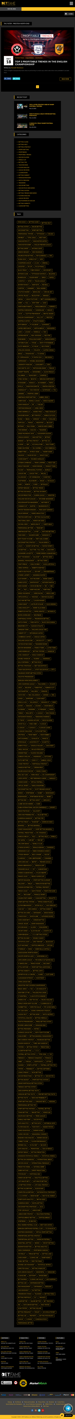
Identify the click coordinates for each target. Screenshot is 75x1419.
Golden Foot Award (25, 898)
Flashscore (22, 1275)
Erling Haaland (46, 1000)
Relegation (36, 295)
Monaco (32, 383)
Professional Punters (34, 470)
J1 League (39, 713)
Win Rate (42, 1297)
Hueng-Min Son (23, 1134)
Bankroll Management (26, 560)
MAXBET (40, 793)
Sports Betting (23, 149)
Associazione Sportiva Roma (28, 952)
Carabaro (30, 288)
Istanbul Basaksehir (37, 361)
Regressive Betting (43, 1040)
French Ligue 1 (23, 891)
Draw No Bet (34, 1196)
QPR (27, 444)
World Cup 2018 (49, 415)
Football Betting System (26, 1054)
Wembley (21, 237)
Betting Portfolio (24, 1297)
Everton (21, 288)
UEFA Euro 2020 (23, 862)
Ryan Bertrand (49, 571)
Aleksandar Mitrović (25, 978)
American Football (43, 1239)
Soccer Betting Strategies (27, 1206)
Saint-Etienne (36, 891)
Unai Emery (50, 745)
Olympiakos (46, 390)
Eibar (54, 702)
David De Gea (32, 455)
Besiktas (34, 379)
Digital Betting (37, 1203)
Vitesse (33, 343)
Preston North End (25, 517)
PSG (55, 390)
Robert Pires (22, 451)
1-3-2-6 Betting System (39, 934)
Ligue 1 (20, 546)
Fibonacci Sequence (35, 1058)
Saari (20, 484)
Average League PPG (25, 1032)
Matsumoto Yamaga (25, 716)
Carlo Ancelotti (24, 608)
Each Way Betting (24, 600)
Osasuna (29, 706)
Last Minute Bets (24, 1181)
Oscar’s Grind (23, 931)
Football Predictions (25, 833)
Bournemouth (44, 506)
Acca (41, 1206)
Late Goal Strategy (41, 1185)
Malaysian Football (43, 1214)
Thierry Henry (47, 451)
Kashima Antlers (33, 720)
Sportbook (22, 1221)
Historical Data (49, 1123)
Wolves (49, 310)
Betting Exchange (24, 491)
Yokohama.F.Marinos (42, 716)
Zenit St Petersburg (46, 343)
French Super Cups (37, 876)
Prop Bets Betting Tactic (46, 1094)
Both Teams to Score (25, 539)
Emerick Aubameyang (25, 873)
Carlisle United (39, 637)
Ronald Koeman (38, 847)
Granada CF (45, 702)
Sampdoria (29, 698)
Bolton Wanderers (24, 648)
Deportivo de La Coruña (26, 974)
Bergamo (46, 800)
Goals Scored (35, 564)
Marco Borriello (24, 412)
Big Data (43, 1145)
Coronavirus (38, 767)
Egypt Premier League (42, 789)
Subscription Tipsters (44, 1356)
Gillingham (22, 477)
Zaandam (50, 847)
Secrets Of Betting (32, 546)
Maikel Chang (41, 771)
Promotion (59, 1346)
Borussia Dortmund (47, 379)
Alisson (20, 444)
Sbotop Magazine (24, 880)
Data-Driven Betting (30, 1305)
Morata (27, 484)
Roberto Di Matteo (24, 611)
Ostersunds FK (23, 335)
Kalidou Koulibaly (37, 753)
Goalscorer (22, 1036)
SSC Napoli (21, 840)
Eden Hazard (22, 586)
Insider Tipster (48, 1127)
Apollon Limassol (24, 350)
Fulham (20, 470)
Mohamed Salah (23, 869)
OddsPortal (40, 1272)
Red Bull (45, 285)
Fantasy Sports (47, 546)
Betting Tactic (23, 1098)
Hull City (40, 317)
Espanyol (44, 691)
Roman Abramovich (25, 865)
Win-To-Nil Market (48, 1196)
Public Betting (23, 1261)
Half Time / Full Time (37, 550)
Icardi (35, 484)
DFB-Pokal (21, 735)
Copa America (32, 909)
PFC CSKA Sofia (23, 1010)
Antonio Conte (37, 248)
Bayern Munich (23, 285)
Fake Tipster (45, 1305)
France (30, 422)
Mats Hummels (23, 738)
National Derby (38, 1167)
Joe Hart (37, 571)
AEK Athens (45, 346)
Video (57, 1352)
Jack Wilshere (35, 578)
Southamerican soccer (26, 200)
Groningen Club (23, 851)
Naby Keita (35, 285)
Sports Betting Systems (40, 1079)
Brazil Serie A (22, 989)
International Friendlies (40, 1163)
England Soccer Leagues (27, 499)
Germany (36, 419)
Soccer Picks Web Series (26, 188)
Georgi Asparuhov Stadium (40, 1010)
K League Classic (45, 727)
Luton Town (51, 648)
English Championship (26, 317)
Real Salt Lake (23, 775)
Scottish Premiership (32, 313)
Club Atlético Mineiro (38, 996)
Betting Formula (41, 1018)
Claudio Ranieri (39, 600)
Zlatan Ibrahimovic (25, 905)
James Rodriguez (24, 651)
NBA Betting (36, 1112)
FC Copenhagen (23, 357)
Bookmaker (50, 793)
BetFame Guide (23, 274)
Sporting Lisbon (32, 393)
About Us (3, 1341)
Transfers (21, 183)
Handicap (51, 651)
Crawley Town (50, 466)
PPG (19, 894)
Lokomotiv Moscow (25, 364)
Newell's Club (37, 843)
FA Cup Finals (39, 266)
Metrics (36, 1029)
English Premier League (42, 245)
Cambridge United (24, 637)
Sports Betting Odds (25, 1101)
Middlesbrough (40, 306)
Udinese (46, 695)
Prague (51, 368)
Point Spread (22, 564)
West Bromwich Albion (38, 778)
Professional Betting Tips (27, 1105)
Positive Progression (25, 1021)
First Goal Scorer (42, 539)
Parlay (30, 883)
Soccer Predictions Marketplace (34, 1404)
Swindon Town (23, 629)
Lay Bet (36, 531)
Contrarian (38, 1286)
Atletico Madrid (24, 292)
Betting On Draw (40, 491)
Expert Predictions (38, 1170)
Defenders (37, 913)
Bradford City (23, 626)
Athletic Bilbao (38, 321)
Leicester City (34, 742)
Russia (20, 419)
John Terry (35, 303)
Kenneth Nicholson (17, 68)
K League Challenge (25, 731)
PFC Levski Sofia (49, 1007)
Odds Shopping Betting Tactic (28, 1090)
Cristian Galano (47, 597)
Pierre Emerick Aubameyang (46, 553)
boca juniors (36, 854)
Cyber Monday (35, 270)
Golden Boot (33, 277)
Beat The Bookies (24, 557)
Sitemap (10, 1402)
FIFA (51, 255)
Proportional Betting (26, 1239)
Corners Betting (39, 920)
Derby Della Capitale (42, 949)
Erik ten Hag (33, 1000)
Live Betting (22, 550)
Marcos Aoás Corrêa (45, 426)
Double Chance (38, 938)
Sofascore (51, 1272)
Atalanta (37, 350)
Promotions (35, 1148)
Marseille (36, 332)
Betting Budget (23, 1079)
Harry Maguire (35, 589)
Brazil (28, 419)
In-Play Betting (40, 731)
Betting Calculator (42, 517)
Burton (32, 506)
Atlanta (52, 684)
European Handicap (25, 818)
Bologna (28, 687)
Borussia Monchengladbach (28, 680)
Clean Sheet (40, 698)
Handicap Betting (24, 767)
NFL (46, 586)
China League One (24, 981)
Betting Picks (36, 662)
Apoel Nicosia (23, 379)
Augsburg (21, 709)
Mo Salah (50, 481)
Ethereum (21, 949)
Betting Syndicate (38, 1268)
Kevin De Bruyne (36, 586)
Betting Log (22, 1315)
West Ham (42, 237)
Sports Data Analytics (26, 1199)
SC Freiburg (42, 709)
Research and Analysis (26, 1138)
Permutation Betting (43, 883)
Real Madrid (41, 288)
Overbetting (22, 1007)
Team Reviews (23, 165)
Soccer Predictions (25, 1076)
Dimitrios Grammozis (25, 1232)
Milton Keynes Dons (25, 644)
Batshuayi (44, 484)
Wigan (42, 481)
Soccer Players (23, 157)
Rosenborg (22, 339)
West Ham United (46, 1225)
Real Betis (29, 713)
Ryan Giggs (22, 222)
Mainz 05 (45, 738)
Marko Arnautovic (38, 513)
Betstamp (32, 1275)
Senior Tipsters (42, 1346)
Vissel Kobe (33, 724)
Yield (33, 836)
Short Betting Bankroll (43, 829)
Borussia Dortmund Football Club (30, 1228)
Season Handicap (24, 1043)
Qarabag (21, 393)
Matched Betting (48, 531)
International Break (44, 1159)
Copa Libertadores (34, 858)
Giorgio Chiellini (24, 756)
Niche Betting (36, 1072)
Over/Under (22, 1257)
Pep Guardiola (41, 255)
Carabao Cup (22, 506)
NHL (19, 589)
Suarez (40, 974)
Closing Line (34, 1257)
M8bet (20, 1061)
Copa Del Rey (48, 292)
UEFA (41, 259)
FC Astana (41, 353)
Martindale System (25, 618)
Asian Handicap (23, 404)
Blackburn (33, 481)
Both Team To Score (42, 1032)
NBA (51, 586)
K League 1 (21, 727)
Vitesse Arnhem (23, 854)
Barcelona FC (35, 524)
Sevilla (20, 386)
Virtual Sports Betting (44, 1232)
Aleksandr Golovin (44, 433)
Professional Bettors (25, 528)
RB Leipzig (52, 274)
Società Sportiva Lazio (26, 956)
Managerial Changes (39, 1134)
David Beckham (23, 415)
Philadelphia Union (39, 992)
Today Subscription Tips (26, 1356)
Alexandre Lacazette (25, 553)
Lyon (48, 364)
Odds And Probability (38, 1098)
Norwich (52, 306)
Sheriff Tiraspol (23, 372)
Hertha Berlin (39, 328)
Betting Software (43, 1069)
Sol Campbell (37, 448)
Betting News (35, 1014)
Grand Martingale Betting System (30, 1083)
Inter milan (22, 742)
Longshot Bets (41, 1101)
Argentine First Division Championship (31, 985)
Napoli (51, 277)
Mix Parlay (21, 1254)
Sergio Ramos (48, 913)
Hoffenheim (22, 361)
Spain (44, 419)
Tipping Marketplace (45, 902)
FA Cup (30, 266)
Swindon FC (46, 535)
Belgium (49, 422)
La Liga (36, 263)
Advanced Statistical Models (28, 1156)
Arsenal (45, 263)
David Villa (22, 724)
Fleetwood (22, 481)
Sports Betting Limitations (41, 967)
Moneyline (47, 1112)
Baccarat (46, 963)
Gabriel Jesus (43, 397)
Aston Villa (39, 905)
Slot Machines (23, 945)
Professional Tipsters (25, 234)
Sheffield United (24, 321)
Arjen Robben (45, 735)
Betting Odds (47, 557)
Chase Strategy (23, 764)
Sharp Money (46, 1257)
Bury (49, 640)
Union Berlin (48, 706)
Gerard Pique (22, 753)
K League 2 (32, 727)
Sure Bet (31, 840)
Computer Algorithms (26, 1192)
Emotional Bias (35, 1174)
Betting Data (36, 1123)
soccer (46, 854)
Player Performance (38, 1141)
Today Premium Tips (25, 1351)
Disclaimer (51, 1402)
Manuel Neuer (23, 923)
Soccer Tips (50, 1076)
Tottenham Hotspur (38, 274)
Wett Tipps (46, 1406)
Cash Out (21, 909)
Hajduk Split (22, 1014)
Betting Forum (23, 822)
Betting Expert (23, 248)
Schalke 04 (35, 738)
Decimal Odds (23, 524)
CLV (35, 1297)
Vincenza (35, 597)
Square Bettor (35, 1301)
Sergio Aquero (48, 401)
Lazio (20, 332)
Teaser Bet (35, 822)
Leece (20, 687)
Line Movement (23, 1290)
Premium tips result (25, 1366)
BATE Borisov (22, 324)
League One (22, 473)
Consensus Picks (41, 1319)
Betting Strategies (24, 666)
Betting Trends (38, 488)
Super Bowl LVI (42, 956)
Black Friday (22, 270)
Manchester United (40, 241)
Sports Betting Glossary (41, 880)
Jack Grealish (51, 905)
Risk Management (24, 1286)
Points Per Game (49, 891)
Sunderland (39, 310)
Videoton (51, 495)
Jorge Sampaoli (23, 568)
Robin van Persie (23, 448)
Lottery (49, 1061)
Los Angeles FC (41, 989)
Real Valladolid (34, 695)
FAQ (57, 1357)
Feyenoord (22, 383)
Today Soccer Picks (25, 669)
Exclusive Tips (5, 1346)
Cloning (29, 1319)
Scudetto (45, 742)
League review (23, 198)
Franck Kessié (35, 963)
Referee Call (22, 1145)
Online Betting (37, 226)
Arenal (20, 299)
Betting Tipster (32, 1047)
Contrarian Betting (37, 1283)
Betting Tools (49, 1294)
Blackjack (49, 941)
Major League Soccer (25, 771)
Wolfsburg (38, 615)
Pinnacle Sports (39, 894)
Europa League (39, 495)
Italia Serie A (42, 684)
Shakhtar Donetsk (32, 386)
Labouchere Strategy (25, 1214)
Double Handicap (24, 658)
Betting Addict (35, 800)
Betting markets (24, 203)
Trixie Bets (40, 528)
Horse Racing (38, 593)
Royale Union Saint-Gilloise (27, 1003)
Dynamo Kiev (29, 353)
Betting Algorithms (25, 1188)
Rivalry (37, 1312)
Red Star (47, 335)
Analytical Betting (41, 1178)
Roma (30, 949)
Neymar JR (51, 611)
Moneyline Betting (24, 1178)
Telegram (38, 1294)
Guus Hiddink (51, 604)
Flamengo (21, 858)
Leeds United (22, 778)
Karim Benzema (23, 934)
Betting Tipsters (38, 651)
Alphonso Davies (47, 916)
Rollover (21, 883)
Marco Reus (35, 775)
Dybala (53, 836)
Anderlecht (22, 390)
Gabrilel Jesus (46, 760)
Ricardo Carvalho (37, 459)
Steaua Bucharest (35, 339)
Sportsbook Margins (40, 1250)
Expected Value (35, 1007)
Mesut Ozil (52, 462)
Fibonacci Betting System (27, 1087)
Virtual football (37, 782)
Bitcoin (50, 945)
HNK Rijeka (48, 357)
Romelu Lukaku (34, 401)
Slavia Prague (49, 372)
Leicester (21, 266)
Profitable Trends (19, 57)
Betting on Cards (24, 913)
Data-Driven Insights (25, 1272)
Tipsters (21, 1047)
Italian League (40, 281)
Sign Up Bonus (47, 1148)
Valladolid (34, 702)
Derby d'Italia (23, 745)
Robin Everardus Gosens (41, 851)
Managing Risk (40, 1025)
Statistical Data (23, 941)
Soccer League (23, 1163)
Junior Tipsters (42, 1341)
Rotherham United (36, 633)
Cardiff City (22, 633)
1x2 (51, 1054)
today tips (22, 1341)
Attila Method (23, 967)
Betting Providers (24, 1029)
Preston (49, 317)
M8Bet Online (49, 1404)
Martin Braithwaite (25, 306)
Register (3, 1361)
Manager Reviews (24, 177)
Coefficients (38, 1061)
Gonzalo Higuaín (37, 745)
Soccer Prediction (24, 495)
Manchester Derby (24, 245)
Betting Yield (43, 836)
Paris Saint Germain (46, 510)
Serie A (44, 277)
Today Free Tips (23, 1361)
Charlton (46, 477)
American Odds (47, 822)
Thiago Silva (22, 916)
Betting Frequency (24, 1312)
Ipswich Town (39, 648)
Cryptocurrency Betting (27, 1217)
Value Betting (42, 814)
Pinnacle (48, 1058)
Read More (65, 79)
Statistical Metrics (44, 1265)
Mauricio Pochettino (25, 255)
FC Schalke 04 (50, 1228)
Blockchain (39, 1188)
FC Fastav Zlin (37, 357)
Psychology (22, 1174)
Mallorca (34, 691)
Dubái (38, 804)
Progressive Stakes (24, 1294)
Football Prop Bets (42, 887)
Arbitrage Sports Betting (27, 397)
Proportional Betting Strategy (29, 1236)
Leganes (38, 706)
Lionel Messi (38, 408)
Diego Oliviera (47, 720)
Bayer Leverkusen (24, 615)
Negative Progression (26, 677)
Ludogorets (39, 364)
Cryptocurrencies (37, 945)
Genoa (20, 698)
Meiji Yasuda (50, 713)
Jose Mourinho (37, 252)
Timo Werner (22, 430)
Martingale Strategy (39, 764)
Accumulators (37, 444)
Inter (30, 281)
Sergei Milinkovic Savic (26, 433)
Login (2, 1356)
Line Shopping (51, 1279)
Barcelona (36, 292)
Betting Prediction (38, 1152)
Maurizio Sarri (34, 535)
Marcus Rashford (38, 785)
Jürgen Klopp (39, 865)
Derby (20, 303)
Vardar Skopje (50, 339)
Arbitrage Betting (24, 531)
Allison (33, 927)
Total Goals (31, 237)
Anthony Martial (48, 582)
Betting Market (23, 175)
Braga (20, 353)
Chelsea (50, 234)
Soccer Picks (37, 1119)
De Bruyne (32, 1221)
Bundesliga (22, 277)
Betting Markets (24, 971)
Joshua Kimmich (23, 437)
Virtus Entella (23, 597)
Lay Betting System (24, 1185)
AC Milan (35, 346)
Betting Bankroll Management (41, 1036)
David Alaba (34, 916)
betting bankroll (34, 825)
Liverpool (43, 375)
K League (43, 724)
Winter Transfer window (27, 510)
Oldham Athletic (37, 626)
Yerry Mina (47, 589)
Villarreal (21, 375)
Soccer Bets (47, 270)
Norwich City (50, 687)
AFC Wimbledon (34, 477)
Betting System (23, 190)
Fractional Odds (24, 520)
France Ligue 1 (23, 876)
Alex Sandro (22, 578)
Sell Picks (40, 1366)
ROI (19, 1305)
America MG (22, 1000)
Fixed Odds (22, 535)
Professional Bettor (25, 1323)
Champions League (24, 263)
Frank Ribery (32, 735)
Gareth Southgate (24, 571)
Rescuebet (27, 894)
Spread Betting (34, 1254)
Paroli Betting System (43, 1021)
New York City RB (23, 992)
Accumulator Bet (49, 1312)
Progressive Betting (42, 618)
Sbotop (34, 862)
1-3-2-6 (37, 1050)
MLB (25, 589)
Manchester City (24, 241)
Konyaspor (51, 328)
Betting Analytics (41, 1246)
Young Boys (33, 375)
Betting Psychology (46, 1315)
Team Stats (36, 1127)
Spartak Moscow (48, 386)
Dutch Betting (23, 760)
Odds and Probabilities (26, 814)
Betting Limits (38, 971)
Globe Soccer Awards (25, 804)
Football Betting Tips (48, 1065)
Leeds (44, 303)
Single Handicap (38, 655)
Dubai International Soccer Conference (32, 807)
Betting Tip (39, 1076)
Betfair (47, 437)
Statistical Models (48, 1156)
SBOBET (49, 796)
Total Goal (42, 1054)
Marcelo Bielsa (23, 836)
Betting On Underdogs (26, 1159)
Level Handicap (23, 655)
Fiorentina (38, 687)
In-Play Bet (34, 1145)
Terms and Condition (29, 1402)
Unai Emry (50, 550)
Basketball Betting (25, 1243)
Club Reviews (38, 57)
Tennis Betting (23, 1112)
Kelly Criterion (23, 662)
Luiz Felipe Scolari (36, 604)
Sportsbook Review (36, 796)
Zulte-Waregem (23, 346)
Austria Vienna (48, 350)
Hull (27, 303)
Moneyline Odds (38, 520)
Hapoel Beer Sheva (24, 328)
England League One (25, 640)
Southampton (23, 691)
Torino (20, 713)
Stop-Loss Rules (23, 1210)
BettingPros (22, 1279)
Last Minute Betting (40, 1181)
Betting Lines (47, 1254)
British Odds (41, 1199)
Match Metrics (48, 1014)
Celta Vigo (21, 695)
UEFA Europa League (25, 960)
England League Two (39, 629)
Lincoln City (40, 640)
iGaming (21, 1065)
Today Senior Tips (24, 1346)
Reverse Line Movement (26, 1265)
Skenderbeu (36, 372)
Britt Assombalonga (48, 299)
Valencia (21, 455)
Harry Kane (22, 401)
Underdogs (37, 756)
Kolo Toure (50, 444)
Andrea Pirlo (37, 412)
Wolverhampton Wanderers (28, 502)
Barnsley (52, 778)
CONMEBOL (48, 858)
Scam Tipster (22, 1308)
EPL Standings (41, 833)
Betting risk (22, 800)
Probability (30, 1069)
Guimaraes (45, 324)
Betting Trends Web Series (27, 193)
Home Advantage (24, 1130)
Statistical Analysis (25, 1018)
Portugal (21, 422)
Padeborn (31, 709)
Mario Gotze (22, 582)
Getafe (20, 706)
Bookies (21, 441)
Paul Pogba (31, 426)
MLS (31, 989)
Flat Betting (36, 1290)
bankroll (21, 825)
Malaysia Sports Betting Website (31, 1406)
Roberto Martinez (38, 568)
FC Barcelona (23, 963)
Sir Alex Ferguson (37, 749)
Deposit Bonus (23, 1152)
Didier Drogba (37, 466)
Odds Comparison (24, 1250)
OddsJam (48, 1286)
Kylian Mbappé (41, 873)
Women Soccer (42, 1138)
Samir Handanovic (37, 923)
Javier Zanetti (23, 459)
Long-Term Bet (38, 941)
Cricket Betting (48, 1243)
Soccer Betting (23, 185)
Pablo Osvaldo (50, 412)
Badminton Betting (25, 1246)
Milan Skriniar (23, 513)
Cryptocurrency (44, 1217)
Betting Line (22, 1283)
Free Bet (40, 840)
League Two (33, 473)
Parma (51, 709)
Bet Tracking (48, 1301)
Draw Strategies (24, 811)
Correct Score (23, 1141)
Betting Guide (23, 142)
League (20, 1319)
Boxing (37, 1243)
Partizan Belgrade (39, 368)
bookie (20, 793)
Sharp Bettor (22, 1301)
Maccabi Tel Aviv (24, 368)
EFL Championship (48, 775)
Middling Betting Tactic (26, 1094)
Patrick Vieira (34, 451)
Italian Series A (44, 542)
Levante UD (47, 931)
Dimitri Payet (34, 582)
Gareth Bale (47, 524)
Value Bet (36, 557)
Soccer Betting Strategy (27, 542)
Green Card (50, 593)
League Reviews (30, 57)
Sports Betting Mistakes (26, 1108)
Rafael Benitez (39, 611)
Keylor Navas (22, 927)
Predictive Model (24, 1167)
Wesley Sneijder (23, 466)
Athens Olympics (24, 847)
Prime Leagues (41, 1116)
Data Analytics (23, 1123)
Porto (51, 383)
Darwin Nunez (38, 1130)
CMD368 (28, 1061)
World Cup (22, 160)
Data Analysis (23, 1148)
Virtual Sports (23, 785)
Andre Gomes (47, 578)
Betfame (21, 426)
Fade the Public (36, 1261)
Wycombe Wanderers (46, 499)
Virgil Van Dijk (23, 749)
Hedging (52, 1101)
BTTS (53, 669)
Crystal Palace (23, 295)
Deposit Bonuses (24, 488)
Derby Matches (23, 1170)
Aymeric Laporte (24, 575)
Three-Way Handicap (40, 1043)
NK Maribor (42, 383)
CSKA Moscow (34, 390)
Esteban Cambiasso (24, 462)
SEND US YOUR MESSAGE (7, 1366)
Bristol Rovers (48, 313)
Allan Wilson (35, 931)
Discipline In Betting (25, 1116)
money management (25, 829)
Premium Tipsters (43, 1351)
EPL (33, 404)
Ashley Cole (44, 455)
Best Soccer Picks (40, 666)
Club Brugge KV (45, 1003)
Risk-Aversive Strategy (26, 1040)
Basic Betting (37, 437)
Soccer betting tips (25, 789)
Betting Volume (35, 1308)
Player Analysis (23, 167)
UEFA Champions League (26, 684)
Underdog (46, 658)
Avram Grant (22, 604)
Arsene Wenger (23, 252)
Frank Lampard (39, 462)
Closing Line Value (36, 1279)
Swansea (46, 295)
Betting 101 (46, 441)
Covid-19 (35, 760)
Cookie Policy (60, 1402)
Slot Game (49, 974)
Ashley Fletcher (32, 299)
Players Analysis (24, 195)
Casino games (23, 782)
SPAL (53, 695)
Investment (40, 978)
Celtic (20, 313)
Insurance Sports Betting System (29, 673)
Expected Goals (23, 1268)
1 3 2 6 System (22, 1196)
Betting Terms (42, 560)
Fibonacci (21, 1058)
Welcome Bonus (23, 843)
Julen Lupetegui (48, 564)
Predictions (45, 1047)
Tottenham (40, 234)
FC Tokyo (21, 720)
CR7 (34, 869)
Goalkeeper (43, 927)
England (52, 419)
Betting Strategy (24, 147)
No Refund (18, 1402)
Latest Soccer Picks (41, 669)
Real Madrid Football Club (27, 1225)
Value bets (36, 811)
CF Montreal (22, 996)
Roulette (52, 898)
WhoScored (43, 1275)
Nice (44, 332)
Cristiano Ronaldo (24, 408)
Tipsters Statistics (43, 1361)
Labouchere (36, 1210)
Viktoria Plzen (23, 343)
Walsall (43, 473)
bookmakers (22, 796)
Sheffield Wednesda (25, 310)
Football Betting (44, 1108)
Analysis (33, 430)
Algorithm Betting (24, 1050)
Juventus (21, 281)
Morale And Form (24, 1119)
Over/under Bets (24, 920)
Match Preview (23, 180)
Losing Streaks (23, 1072)
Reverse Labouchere (25, 1025)
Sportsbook (22, 152)
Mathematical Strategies (46, 1192)
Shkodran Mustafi (39, 575)
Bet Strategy (36, 415)
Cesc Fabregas (50, 448)
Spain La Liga (22, 702)
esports (52, 807)
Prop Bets (33, 1315)
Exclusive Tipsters (6, 1351)
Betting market (45, 909)
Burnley (48, 470)
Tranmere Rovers (41, 644)
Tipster (20, 1069)
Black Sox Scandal (48, 622)
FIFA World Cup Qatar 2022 (44, 960)
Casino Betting (23, 206)
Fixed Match (34, 622)
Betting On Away (24, 938)
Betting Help (22, 144)
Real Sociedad (36, 335)
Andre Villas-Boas (39, 608)
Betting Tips (22, 162)
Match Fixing (22, 622)
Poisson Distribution (25, 887)
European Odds (23, 1203)
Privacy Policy (41, 1402)
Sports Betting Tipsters (26, 902)
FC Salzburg (34, 324)
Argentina (40, 422)
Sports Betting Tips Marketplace (14, 1404)
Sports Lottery (32, 1065)
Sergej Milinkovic (24, 593)
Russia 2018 (22, 259)
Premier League (45, 862)
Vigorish (36, 658)
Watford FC (45, 502)
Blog (57, 1341)
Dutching (47, 756)
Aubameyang (42, 869)
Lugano (27, 332)
